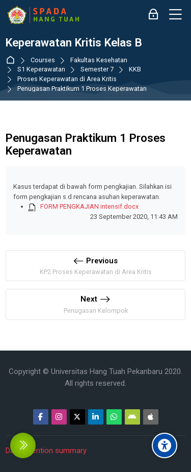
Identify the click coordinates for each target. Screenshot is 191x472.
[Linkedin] (95, 417)
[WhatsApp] (114, 417)
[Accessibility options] (164, 445)
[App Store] (150, 417)
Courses (43, 60)
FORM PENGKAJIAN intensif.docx (89, 206)
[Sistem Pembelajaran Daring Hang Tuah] (43, 15)
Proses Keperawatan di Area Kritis (67, 79)
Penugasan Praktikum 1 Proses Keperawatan (82, 89)
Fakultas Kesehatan (98, 60)
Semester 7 (97, 69)
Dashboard (12, 60)
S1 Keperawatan (41, 69)
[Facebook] (40, 417)
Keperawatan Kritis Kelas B (74, 42)
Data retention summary (46, 450)
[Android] (132, 417)
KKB (135, 69)
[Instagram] (59, 417)
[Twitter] (77, 417)
